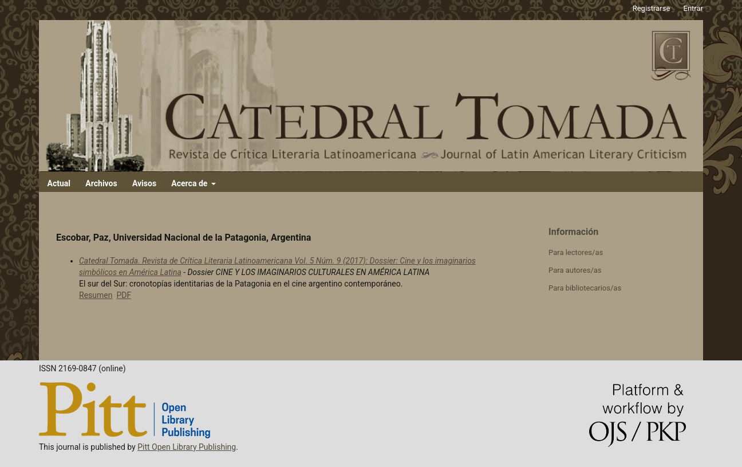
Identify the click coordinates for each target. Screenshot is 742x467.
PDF (123, 295)
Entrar (694, 8)
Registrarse (651, 8)
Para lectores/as (575, 252)
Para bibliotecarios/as (584, 288)
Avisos (144, 183)
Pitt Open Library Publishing (186, 447)
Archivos (101, 183)
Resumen (95, 295)
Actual (59, 183)
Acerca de (190, 183)
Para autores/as (575, 270)
